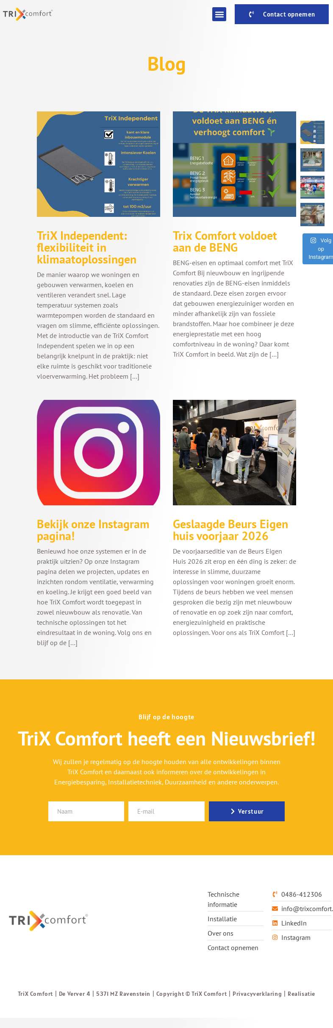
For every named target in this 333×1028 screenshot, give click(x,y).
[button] (219, 14)
